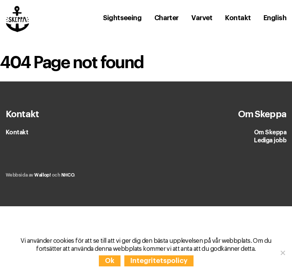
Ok (109, 260)
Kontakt (17, 132)
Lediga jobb (270, 140)
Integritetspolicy (158, 260)
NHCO (67, 175)
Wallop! (42, 175)
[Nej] (282, 252)
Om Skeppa (270, 132)
